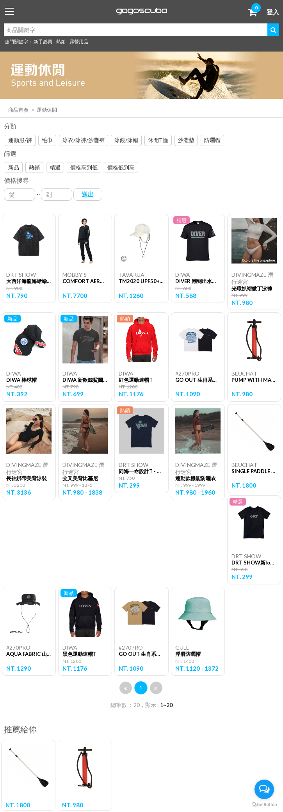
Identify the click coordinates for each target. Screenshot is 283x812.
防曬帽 (212, 140)
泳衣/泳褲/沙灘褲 (83, 140)
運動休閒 (47, 110)
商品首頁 (18, 110)
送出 (88, 194)
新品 (13, 167)
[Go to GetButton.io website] (264, 804)
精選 (55, 167)
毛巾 (47, 140)
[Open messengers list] (264, 789)
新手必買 (43, 42)
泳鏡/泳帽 (126, 140)
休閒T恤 (158, 140)
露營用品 (78, 42)
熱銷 (61, 42)
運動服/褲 (20, 140)
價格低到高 (121, 167)
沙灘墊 (186, 140)
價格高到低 (84, 167)
